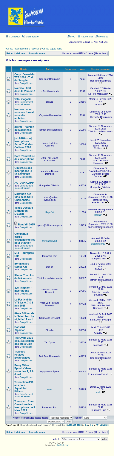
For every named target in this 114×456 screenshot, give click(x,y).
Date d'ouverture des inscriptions (24, 158)
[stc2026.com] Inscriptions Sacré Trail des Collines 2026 (23, 143)
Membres (101, 36)
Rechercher (85, 36)
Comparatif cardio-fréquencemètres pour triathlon (24, 238)
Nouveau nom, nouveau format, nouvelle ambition (24, 114)
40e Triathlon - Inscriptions (23, 289)
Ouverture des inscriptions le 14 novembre (23, 171)
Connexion (13, 36)
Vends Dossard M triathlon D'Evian (23, 210)
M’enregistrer (30, 36)
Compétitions (26, 83)
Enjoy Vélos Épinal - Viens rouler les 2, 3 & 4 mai (24, 370)
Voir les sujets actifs (51, 48)
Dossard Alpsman (19, 329)
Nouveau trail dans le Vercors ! (24, 90)
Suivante (104, 425)
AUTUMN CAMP (24, 182)
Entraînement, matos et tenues (24, 103)
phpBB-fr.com (62, 445)
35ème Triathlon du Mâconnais (24, 128)
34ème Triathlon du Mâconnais (24, 277)
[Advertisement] (83, 16)
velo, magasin (22, 99)
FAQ (71, 36)
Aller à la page (74, 425)
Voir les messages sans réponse (22, 48)
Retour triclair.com (15, 53)
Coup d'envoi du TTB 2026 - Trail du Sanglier (24, 77)
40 (97, 425)
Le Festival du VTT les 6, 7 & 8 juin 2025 (23, 302)
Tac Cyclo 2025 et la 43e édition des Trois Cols (24, 340)
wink (49, 389)
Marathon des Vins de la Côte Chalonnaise (23, 197)
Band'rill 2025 (26, 224)
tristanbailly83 (49, 241)
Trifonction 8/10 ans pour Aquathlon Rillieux (24, 387)
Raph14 (49, 212)
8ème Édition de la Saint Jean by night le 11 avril (24, 316)
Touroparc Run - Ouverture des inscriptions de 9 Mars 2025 (24, 406)
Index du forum (37, 53)
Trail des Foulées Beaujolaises (22, 354)
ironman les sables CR (21, 265)
